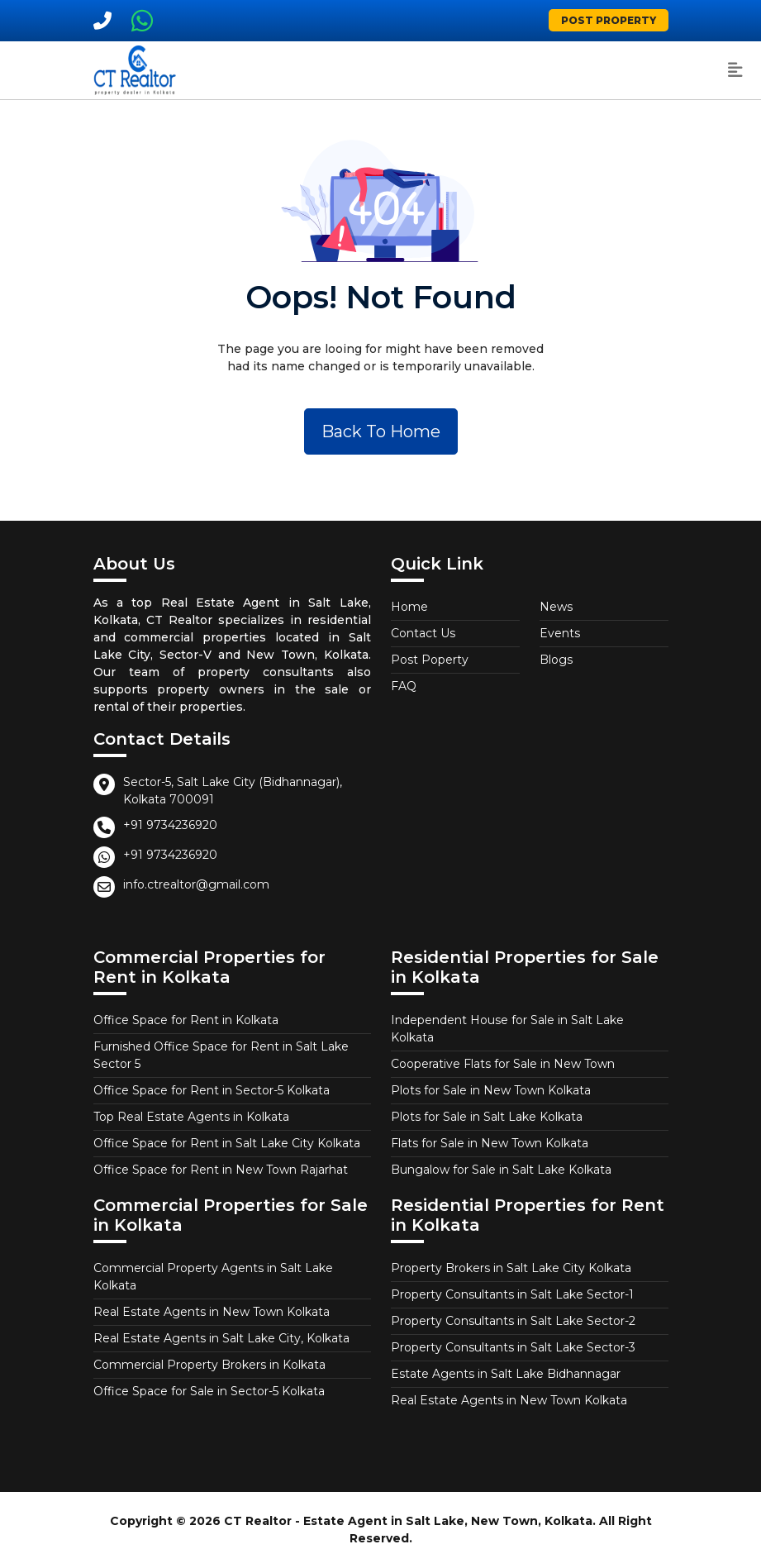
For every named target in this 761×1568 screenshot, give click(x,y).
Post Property (608, 20)
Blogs (556, 659)
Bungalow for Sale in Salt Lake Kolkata (501, 1169)
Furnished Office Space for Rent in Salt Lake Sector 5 (221, 1055)
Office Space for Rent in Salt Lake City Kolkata (226, 1143)
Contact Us (423, 633)
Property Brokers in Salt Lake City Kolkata (511, 1268)
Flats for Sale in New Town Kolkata (489, 1143)
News (556, 606)
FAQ (403, 686)
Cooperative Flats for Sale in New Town (503, 1063)
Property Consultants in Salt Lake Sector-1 (512, 1294)
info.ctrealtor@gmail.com (196, 884)
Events (560, 633)
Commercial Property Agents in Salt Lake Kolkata (213, 1277)
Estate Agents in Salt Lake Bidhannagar (506, 1373)
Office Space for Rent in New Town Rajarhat (220, 1169)
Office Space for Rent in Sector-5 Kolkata (211, 1090)
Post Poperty (429, 659)
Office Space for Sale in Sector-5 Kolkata (209, 1391)
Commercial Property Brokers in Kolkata (209, 1364)
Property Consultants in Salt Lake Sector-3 (513, 1347)
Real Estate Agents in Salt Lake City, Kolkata (221, 1338)
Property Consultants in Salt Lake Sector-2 (513, 1320)
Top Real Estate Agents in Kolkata (191, 1116)
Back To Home (380, 431)
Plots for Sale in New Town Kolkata (491, 1090)
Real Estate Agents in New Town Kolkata (211, 1311)
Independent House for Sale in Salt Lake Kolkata (507, 1029)
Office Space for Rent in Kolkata (185, 1020)
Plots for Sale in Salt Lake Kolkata (487, 1116)
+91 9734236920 (170, 824)
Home (409, 606)
